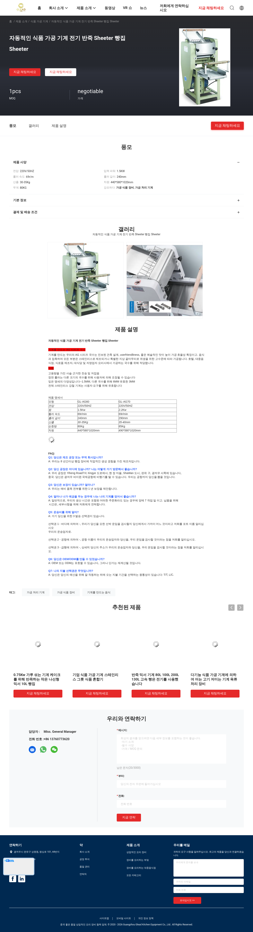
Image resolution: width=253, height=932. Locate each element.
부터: (121, 776)
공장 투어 (85, 859)
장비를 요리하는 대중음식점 (141, 867)
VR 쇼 (127, 8)
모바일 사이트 (123, 918)
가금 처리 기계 (36, 592)
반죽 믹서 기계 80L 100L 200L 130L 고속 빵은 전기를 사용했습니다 (155, 679)
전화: (121, 795)
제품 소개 (21, 21)
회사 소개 (85, 851)
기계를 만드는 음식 (98, 592)
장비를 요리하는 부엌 (137, 860)
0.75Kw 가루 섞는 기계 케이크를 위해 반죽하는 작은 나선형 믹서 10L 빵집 (36, 679)
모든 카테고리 (133, 875)
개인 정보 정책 (145, 918)
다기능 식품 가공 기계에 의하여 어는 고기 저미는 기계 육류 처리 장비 (214, 679)
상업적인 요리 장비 (136, 852)
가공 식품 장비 (66, 592)
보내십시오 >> (187, 900)
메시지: (122, 730)
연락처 (83, 874)
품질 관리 (85, 866)
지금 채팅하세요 (24, 72)
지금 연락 (128, 817)
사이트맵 (104, 918)
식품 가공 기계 (39, 21)
